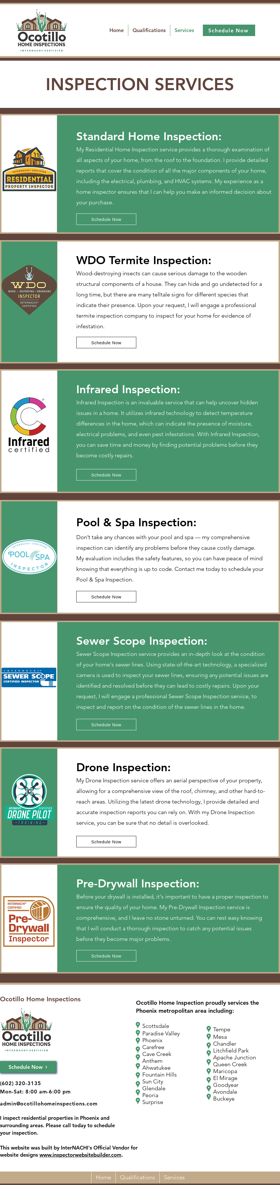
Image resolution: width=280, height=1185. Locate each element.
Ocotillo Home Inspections (40, 999)
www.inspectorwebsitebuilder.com (80, 1155)
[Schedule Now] (229, 30)
